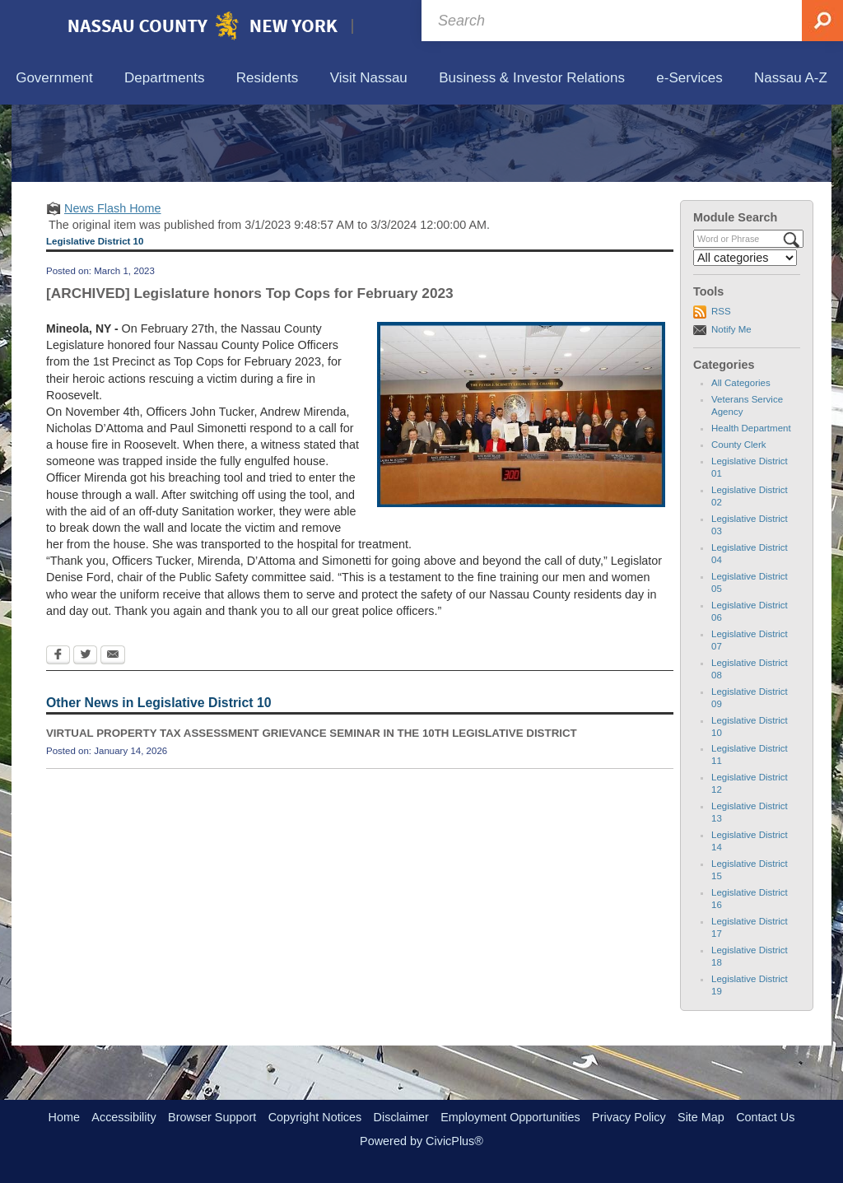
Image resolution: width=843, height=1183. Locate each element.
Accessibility (123, 1117)
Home (64, 1117)
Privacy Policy (629, 1117)
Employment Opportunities (510, 1117)
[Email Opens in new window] (112, 732)
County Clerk (738, 521)
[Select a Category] (745, 334)
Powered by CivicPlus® (421, 1141)
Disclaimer (401, 1117)
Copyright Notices (315, 1117)
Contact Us (765, 1117)
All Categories (741, 459)
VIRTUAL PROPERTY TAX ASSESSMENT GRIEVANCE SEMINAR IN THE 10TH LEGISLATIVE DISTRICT (311, 809)
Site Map (701, 1117)
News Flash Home (112, 284)
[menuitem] (54, 79)
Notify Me (731, 405)
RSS (721, 388)
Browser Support (212, 1117)
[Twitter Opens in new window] (85, 732)
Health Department (751, 505)
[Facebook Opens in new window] (58, 732)
